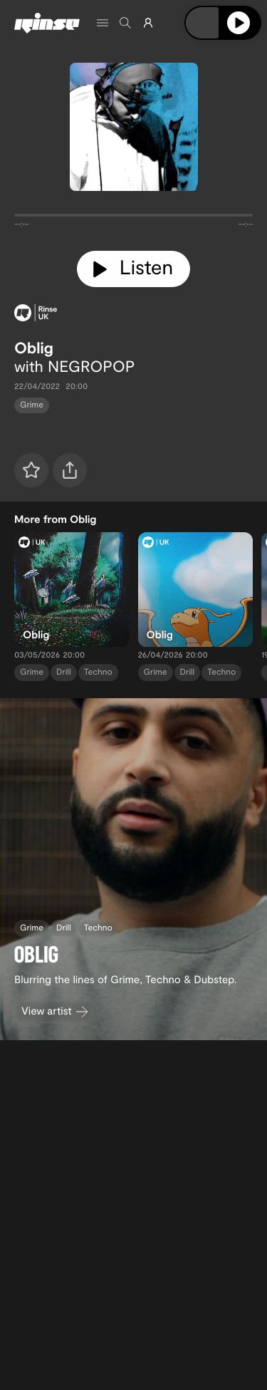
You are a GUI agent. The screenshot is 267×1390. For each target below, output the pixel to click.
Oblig (33, 347)
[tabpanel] (133, 218)
